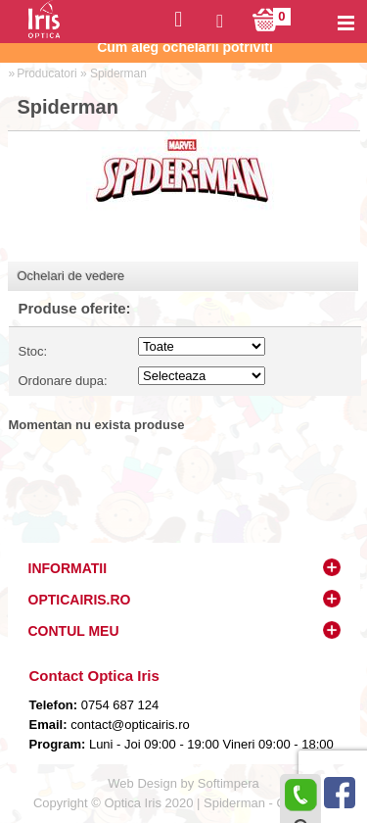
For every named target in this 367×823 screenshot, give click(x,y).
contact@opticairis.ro (129, 724)
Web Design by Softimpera (183, 783)
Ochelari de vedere (71, 275)
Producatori (46, 73)
